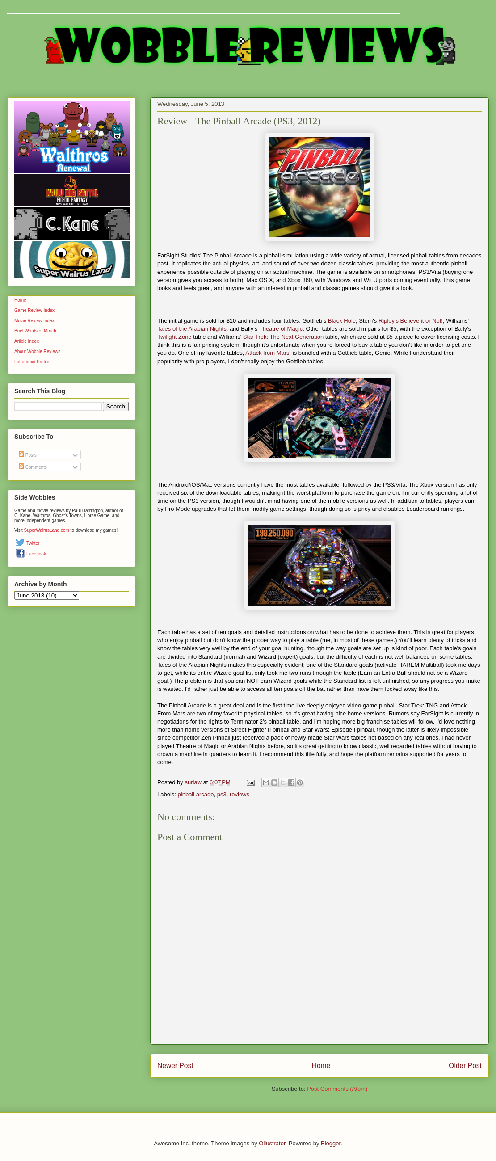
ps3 (222, 794)
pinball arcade (196, 794)
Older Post (465, 1065)
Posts (28, 455)
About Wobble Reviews (37, 351)
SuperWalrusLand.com (46, 530)
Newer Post (175, 1065)
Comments (33, 467)
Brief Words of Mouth (35, 330)
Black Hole (342, 320)
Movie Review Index (34, 320)
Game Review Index (34, 310)
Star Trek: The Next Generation (283, 336)
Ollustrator (272, 1143)
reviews (239, 794)
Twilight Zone (174, 336)
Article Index (26, 341)
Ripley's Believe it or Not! (410, 320)
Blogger (330, 1143)
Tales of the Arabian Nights (192, 328)
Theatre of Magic (281, 328)
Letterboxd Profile (31, 361)
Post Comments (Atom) (337, 1088)
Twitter (32, 543)
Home (321, 1065)
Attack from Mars (267, 352)
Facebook (36, 553)
